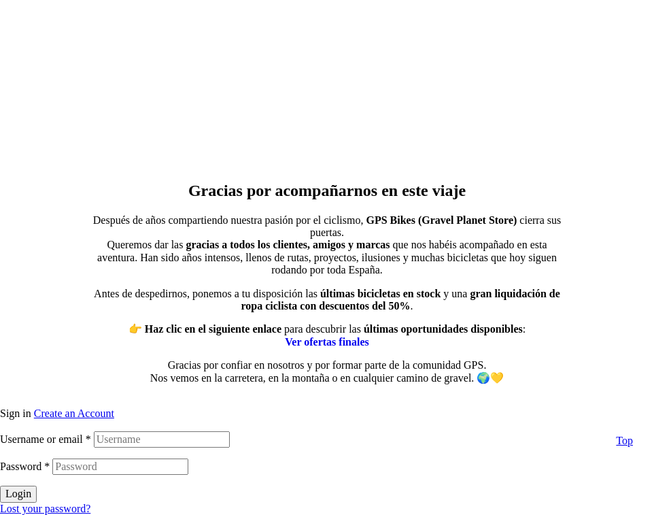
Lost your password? (45, 508)
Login (18, 493)
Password (25, 466)
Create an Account (74, 413)
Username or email (45, 439)
